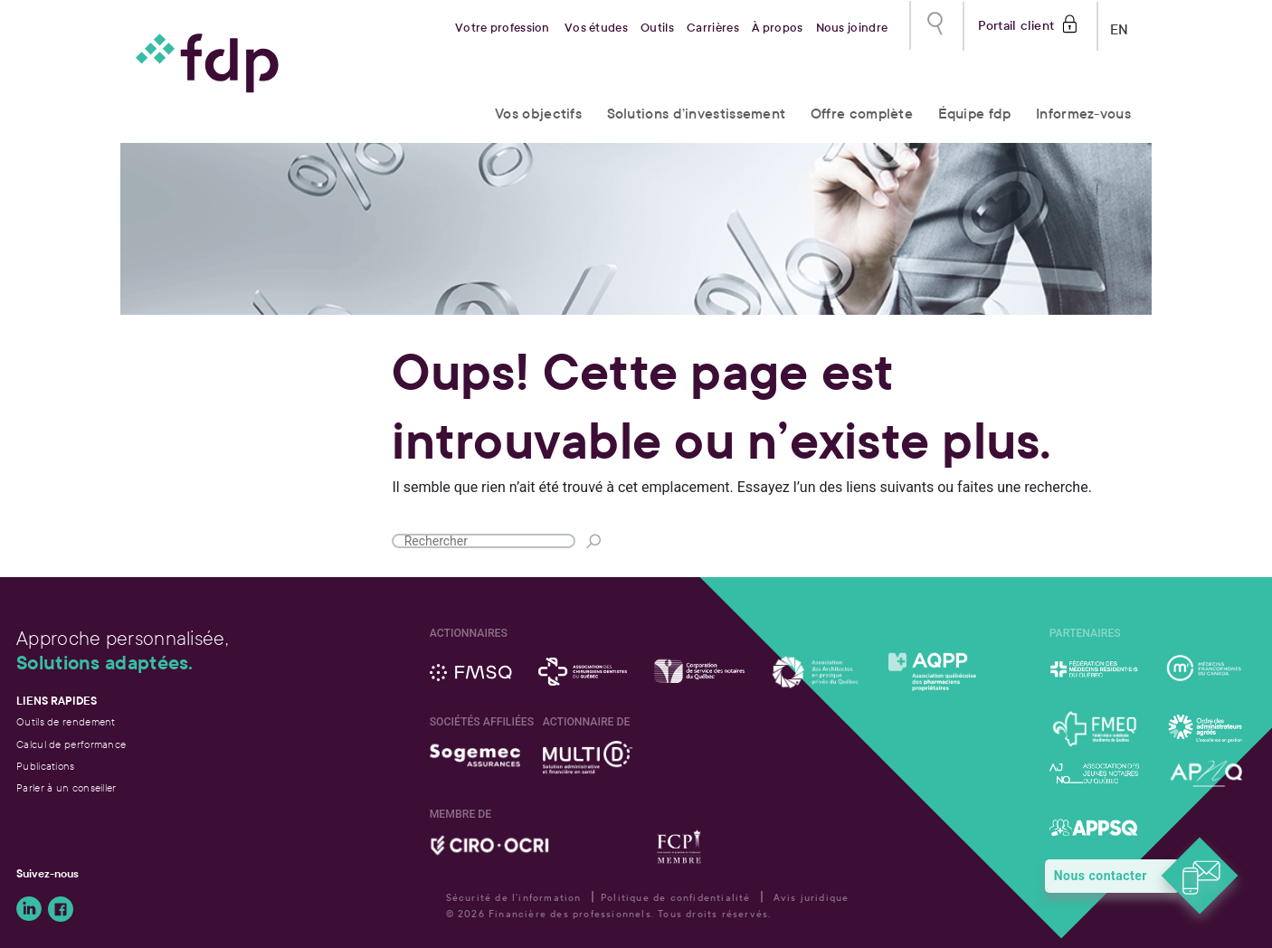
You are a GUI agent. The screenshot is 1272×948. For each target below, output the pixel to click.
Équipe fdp (974, 113)
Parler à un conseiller (66, 788)
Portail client (1016, 24)
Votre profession (502, 28)
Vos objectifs (538, 113)
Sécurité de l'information (514, 898)
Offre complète (862, 113)
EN (1119, 26)
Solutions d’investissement (696, 113)
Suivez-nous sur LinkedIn (29, 909)
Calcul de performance (71, 744)
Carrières (713, 28)
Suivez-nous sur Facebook (60, 909)
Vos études (596, 28)
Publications (45, 766)
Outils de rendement (66, 722)
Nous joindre (852, 28)
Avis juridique (812, 898)
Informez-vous (1083, 113)
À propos (777, 28)
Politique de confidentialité (676, 898)
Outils (657, 28)
